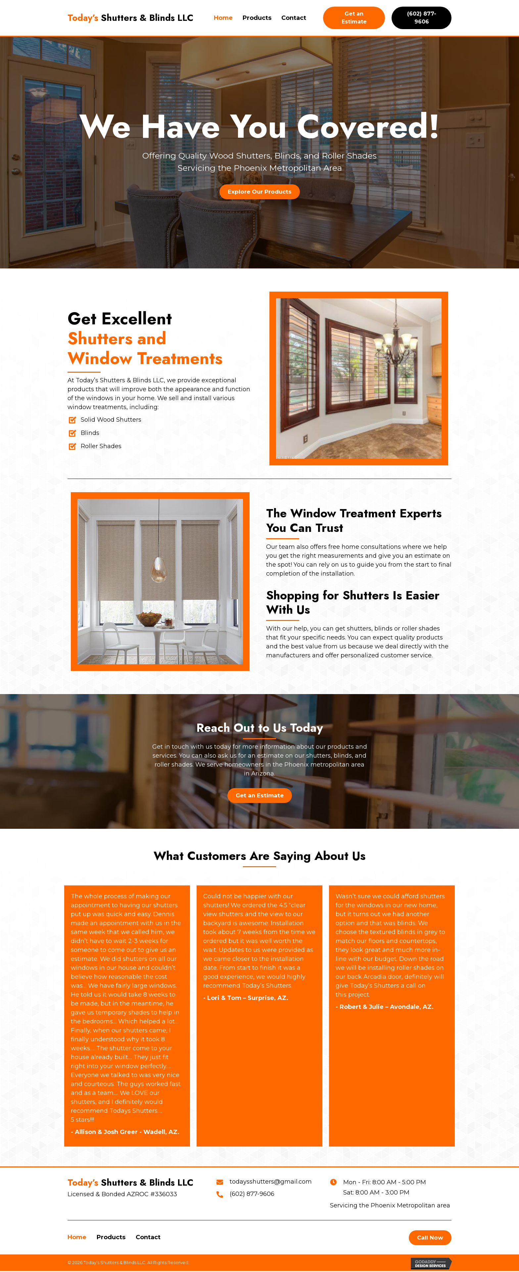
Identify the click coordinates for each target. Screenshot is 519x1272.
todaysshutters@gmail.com (271, 1182)
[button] (259, 192)
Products (111, 1238)
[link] (223, 18)
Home (77, 1238)
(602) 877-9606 (252, 1194)
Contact (148, 1238)
